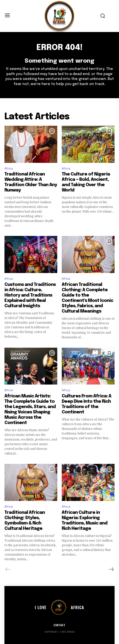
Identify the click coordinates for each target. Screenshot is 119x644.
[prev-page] (7, 569)
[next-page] (111, 569)
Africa (8, 168)
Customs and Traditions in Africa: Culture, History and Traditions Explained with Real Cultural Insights (30, 295)
